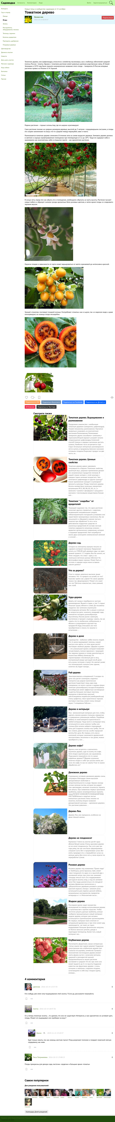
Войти (89, 3)
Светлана (35, 1093)
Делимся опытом (7, 52)
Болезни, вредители (9, 37)
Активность (21, 3)
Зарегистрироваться (100, 3)
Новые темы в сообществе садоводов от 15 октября (45, 9)
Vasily (93, 1093)
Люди (41, 3)
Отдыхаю (28, 1103)
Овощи (5, 16)
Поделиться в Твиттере (46, 407)
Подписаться (108, 18)
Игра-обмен (5, 68)
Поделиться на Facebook (72, 402)
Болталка (4, 71)
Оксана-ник (38, 17)
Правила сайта (6, 1118)
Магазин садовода (7, 64)
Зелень (5, 24)
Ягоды (5, 20)
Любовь (42, 1093)
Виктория (100, 1093)
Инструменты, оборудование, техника (11, 29)
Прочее (3, 79)
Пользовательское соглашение (35, 1118)
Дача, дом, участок (7, 60)
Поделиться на (95, 402)
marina (35, 1009)
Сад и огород (5, 12)
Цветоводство (6, 49)
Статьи (3, 75)
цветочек (36, 987)
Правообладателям (18, 1118)
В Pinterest (30, 407)
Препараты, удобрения (10, 41)
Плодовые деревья (9, 45)
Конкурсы (4, 9)
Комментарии (31, 3)
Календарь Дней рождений (36, 1112)
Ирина (38, 1033)
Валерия (85, 1093)
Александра (107, 1093)
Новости (4, 56)
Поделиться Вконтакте (51, 402)
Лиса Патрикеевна (40, 1057)
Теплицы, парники (9, 33)
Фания (28, 1093)
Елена (64, 1093)
